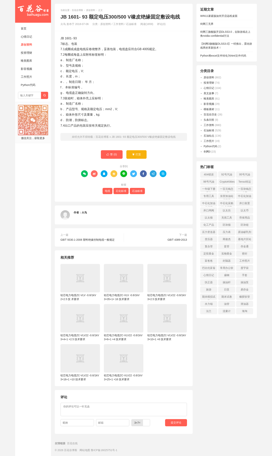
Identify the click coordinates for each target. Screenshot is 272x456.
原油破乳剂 (244, 231)
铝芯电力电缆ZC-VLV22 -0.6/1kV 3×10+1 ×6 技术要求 (167, 322)
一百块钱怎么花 (244, 189)
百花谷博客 (33, 11)
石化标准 (121, 190)
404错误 (208, 174)
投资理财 (26, 52)
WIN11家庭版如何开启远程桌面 (218, 15)
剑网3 (207, 151)
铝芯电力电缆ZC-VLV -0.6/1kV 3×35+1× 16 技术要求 (123, 282)
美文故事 (209, 93)
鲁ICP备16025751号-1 (104, 450)
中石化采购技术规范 (226, 204)
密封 (244, 253)
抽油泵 (245, 282)
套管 (226, 246)
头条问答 (209, 119)
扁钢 (226, 275)
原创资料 (26, 44)
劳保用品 (244, 217)
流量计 (227, 311)
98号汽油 (208, 181)
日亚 (226, 289)
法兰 (208, 311)
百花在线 (72, 443)
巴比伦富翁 (208, 267)
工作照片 (26, 76)
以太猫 (209, 217)
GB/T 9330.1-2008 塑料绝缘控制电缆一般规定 (87, 239)
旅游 (208, 289)
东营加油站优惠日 (226, 197)
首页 (23, 28)
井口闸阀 (208, 210)
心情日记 (26, 36)
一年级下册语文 (208, 189)
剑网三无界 (206, 23)
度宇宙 (245, 267)
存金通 (245, 246)
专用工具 (208, 196)
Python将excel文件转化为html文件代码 (223, 55)
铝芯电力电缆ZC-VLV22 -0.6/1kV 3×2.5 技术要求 (167, 282)
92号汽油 (226, 174)
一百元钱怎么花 (226, 189)
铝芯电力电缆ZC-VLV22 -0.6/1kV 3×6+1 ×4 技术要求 (123, 322)
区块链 (245, 224)
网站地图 (85, 450)
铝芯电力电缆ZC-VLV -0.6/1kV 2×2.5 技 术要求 (80, 282)
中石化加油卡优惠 (208, 204)
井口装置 (244, 203)
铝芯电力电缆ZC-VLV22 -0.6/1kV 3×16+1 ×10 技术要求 (80, 362)
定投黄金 (208, 253)
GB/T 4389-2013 (177, 239)
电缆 (107, 190)
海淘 (244, 311)
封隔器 (227, 260)
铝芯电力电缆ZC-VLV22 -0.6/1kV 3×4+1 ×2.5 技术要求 (80, 322)
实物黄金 (226, 253)
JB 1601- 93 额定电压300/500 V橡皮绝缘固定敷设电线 (144, 136)
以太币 (245, 210)
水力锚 (209, 303)
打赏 (136, 154)
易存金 (245, 289)
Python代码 (28, 84)
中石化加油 (244, 196)
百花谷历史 (210, 114)
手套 (244, 275)
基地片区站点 (244, 240)
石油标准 (131, 24)
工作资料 (118, 24)
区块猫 (227, 224)
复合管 (209, 246)
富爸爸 (209, 260)
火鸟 (84, 212)
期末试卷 (226, 296)
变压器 (209, 239)
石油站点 (209, 135)
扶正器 (209, 282)
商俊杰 (227, 239)
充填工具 (226, 217)
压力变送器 (208, 231)
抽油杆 (227, 282)
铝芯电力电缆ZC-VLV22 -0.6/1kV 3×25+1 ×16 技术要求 (123, 362)
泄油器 (245, 303)
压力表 (227, 231)
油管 (226, 303)
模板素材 (209, 109)
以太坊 (227, 210)
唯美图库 (26, 60)
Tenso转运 (244, 181)
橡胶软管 (244, 296)
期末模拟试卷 (208, 297)
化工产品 (208, 224)
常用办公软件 (226, 268)
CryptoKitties (227, 181)
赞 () (112, 154)
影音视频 (26, 68)
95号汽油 (244, 174)
